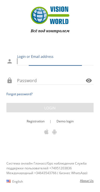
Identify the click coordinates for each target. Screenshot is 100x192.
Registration (36, 121)
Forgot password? (19, 94)
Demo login (65, 121)
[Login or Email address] (55, 61)
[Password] (50, 81)
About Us (87, 180)
